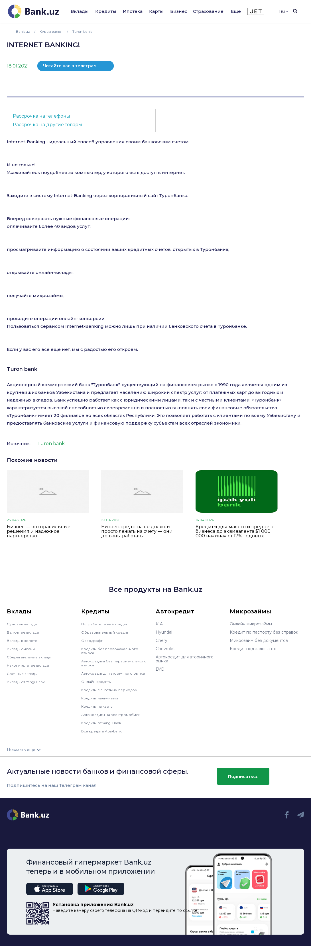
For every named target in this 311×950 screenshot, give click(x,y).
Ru (283, 11)
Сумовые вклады (24, 623)
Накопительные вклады (31, 665)
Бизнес (178, 11)
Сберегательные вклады (32, 657)
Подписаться (243, 780)
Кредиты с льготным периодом (113, 693)
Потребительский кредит (107, 623)
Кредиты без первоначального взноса (113, 650)
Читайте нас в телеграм (70, 65)
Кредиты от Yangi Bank (105, 726)
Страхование (208, 11)
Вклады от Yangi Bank (29, 681)
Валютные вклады (25, 632)
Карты (156, 11)
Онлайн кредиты (98, 685)
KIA (159, 623)
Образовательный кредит (107, 632)
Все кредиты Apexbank (105, 735)
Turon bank (22, 369)
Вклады (80, 11)
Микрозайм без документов (259, 640)
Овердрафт (93, 640)
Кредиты (105, 11)
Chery (161, 640)
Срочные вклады (24, 673)
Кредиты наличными (102, 702)
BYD (160, 669)
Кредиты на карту (99, 710)
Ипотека (133, 11)
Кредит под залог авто (253, 648)
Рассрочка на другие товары (47, 124)
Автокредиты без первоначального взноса (106, 663)
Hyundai (164, 632)
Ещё (236, 11)
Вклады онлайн (22, 648)
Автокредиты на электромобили (114, 718)
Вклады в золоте (24, 640)
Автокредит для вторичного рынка (110, 675)
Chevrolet (165, 648)
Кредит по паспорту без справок (264, 632)
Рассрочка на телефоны (41, 116)
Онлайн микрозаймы (251, 623)
